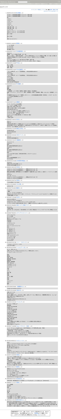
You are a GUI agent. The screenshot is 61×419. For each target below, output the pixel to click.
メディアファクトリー (22, 213)
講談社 (18, 188)
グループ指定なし (38, 9)
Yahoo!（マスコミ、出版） (23, 326)
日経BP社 (18, 290)
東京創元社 (19, 378)
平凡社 (18, 63)
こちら (38, 414)
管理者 (36, 413)
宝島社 (18, 354)
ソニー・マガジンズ (21, 242)
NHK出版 (18, 184)
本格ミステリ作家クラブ (22, 205)
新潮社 (18, 43)
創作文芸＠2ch (20, 400)
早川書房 (18, 84)
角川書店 (18, 12)
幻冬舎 (18, 167)
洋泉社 (18, 180)
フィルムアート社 (20, 247)
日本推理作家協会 (20, 160)
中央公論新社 (19, 69)
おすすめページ (55, 11)
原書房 (18, 102)
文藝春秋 (18, 140)
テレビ (43, 9)
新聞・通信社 (53, 9)
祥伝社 (18, 119)
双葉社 (18, 382)
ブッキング (19, 302)
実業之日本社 (19, 128)
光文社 (18, 197)
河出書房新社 (19, 51)
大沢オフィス (19, 135)
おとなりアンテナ (47, 11)
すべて (32, 9)
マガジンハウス (20, 340)
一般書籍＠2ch (20, 286)
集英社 (18, 366)
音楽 (57, 9)
